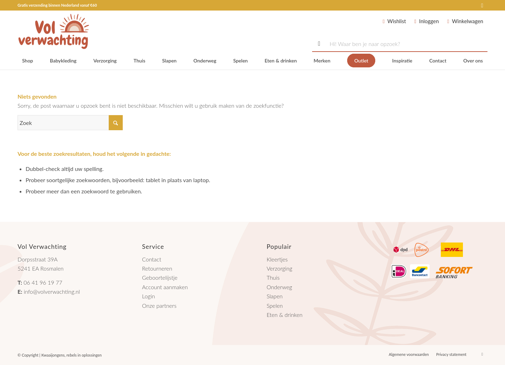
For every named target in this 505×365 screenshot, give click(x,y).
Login (148, 296)
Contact (151, 259)
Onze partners (159, 305)
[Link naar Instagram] (482, 5)
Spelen (275, 305)
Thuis (273, 277)
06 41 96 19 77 (42, 282)
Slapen (275, 296)
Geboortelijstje (159, 277)
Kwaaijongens (53, 355)
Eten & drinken (284, 314)
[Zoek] (70, 122)
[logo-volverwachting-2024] (54, 31)
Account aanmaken (165, 287)
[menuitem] (28, 60)
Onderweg (279, 287)
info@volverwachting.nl (52, 291)
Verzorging (279, 268)
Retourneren (157, 268)
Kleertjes (277, 259)
